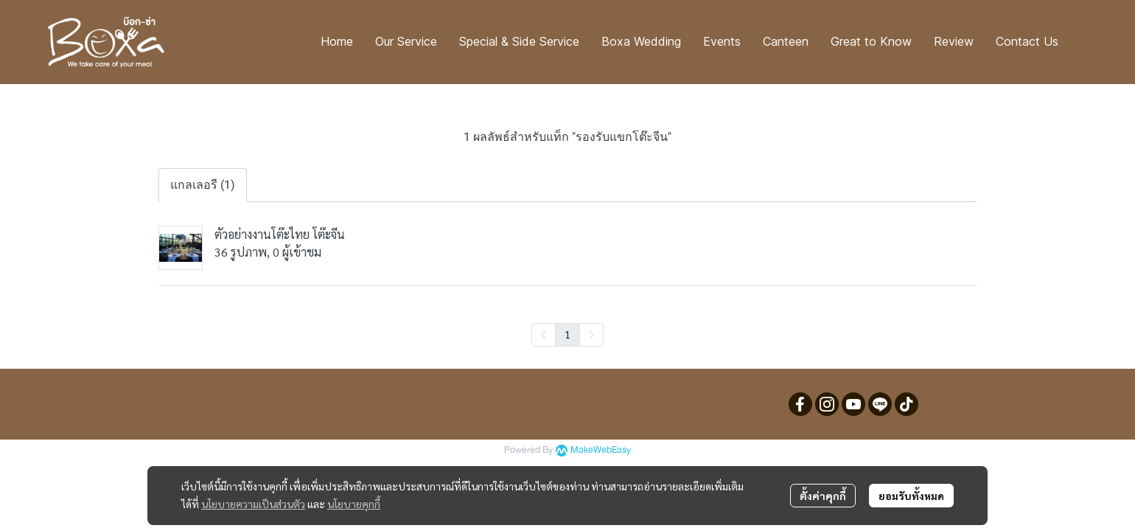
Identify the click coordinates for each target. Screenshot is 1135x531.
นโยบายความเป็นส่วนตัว (253, 503)
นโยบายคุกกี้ (353, 503)
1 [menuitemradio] (567, 334)
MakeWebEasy (600, 450)
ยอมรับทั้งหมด (911, 495)
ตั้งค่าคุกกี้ (823, 495)
